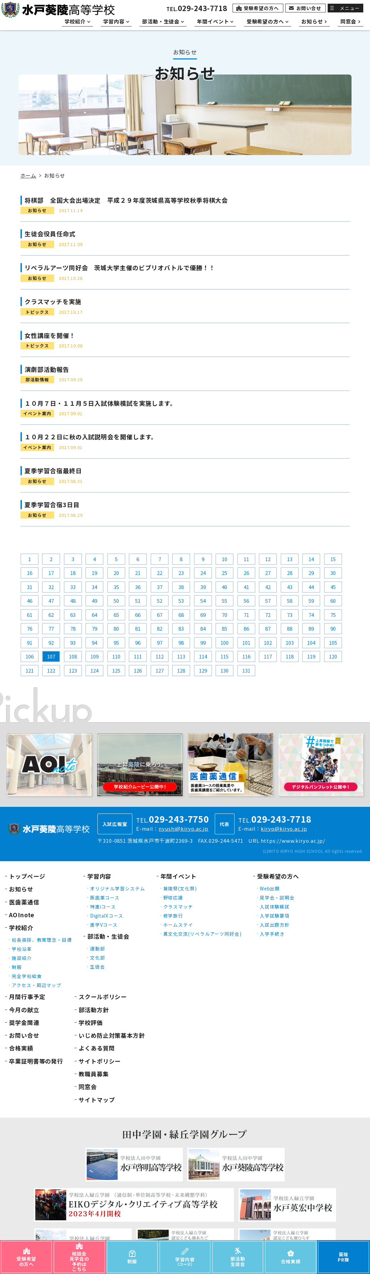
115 (224, 656)
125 (116, 670)
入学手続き (272, 933)
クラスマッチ (178, 906)
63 (73, 614)
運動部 (97, 948)
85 (224, 628)
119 (311, 656)
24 (203, 572)
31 (29, 586)
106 (30, 656)
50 (116, 600)
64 (94, 614)
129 (203, 670)
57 (268, 600)
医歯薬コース (105, 897)
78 (73, 628)
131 (246, 670)
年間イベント (179, 876)
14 (311, 558)
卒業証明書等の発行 (36, 1061)
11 (246, 558)
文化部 (97, 957)
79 (94, 628)
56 (246, 600)
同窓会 (88, 1086)
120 (333, 656)
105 (333, 642)
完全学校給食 (27, 976)
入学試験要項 (275, 915)
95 (116, 642)
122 (51, 670)
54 (203, 600)
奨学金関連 (24, 1022)
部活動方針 (94, 1010)
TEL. (196, 8)
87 (268, 628)
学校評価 (91, 1022)
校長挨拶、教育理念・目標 (42, 939)
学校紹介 (21, 927)
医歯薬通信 (24, 902)
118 (290, 656)
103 (290, 642)
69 (203, 614)
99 (203, 642)
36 (137, 586)
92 (51, 642)
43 (289, 586)
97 (159, 642)
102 (268, 642)
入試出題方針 (275, 924)
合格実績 (21, 1048)
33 (73, 586)
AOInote (21, 915)
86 (246, 628)
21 (137, 572)
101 (246, 642)
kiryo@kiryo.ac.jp (284, 828)
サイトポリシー (100, 1061)
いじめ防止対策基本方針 (112, 1035)
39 (203, 586)
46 (29, 600)
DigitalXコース (106, 915)
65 (116, 614)
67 (159, 614)
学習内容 (99, 876)
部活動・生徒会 (108, 936)
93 (73, 642)
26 (246, 572)
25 (224, 572)
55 (224, 600)
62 (51, 614)
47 (51, 600)
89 (311, 628)
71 (246, 614)
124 (94, 670)
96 (137, 642)
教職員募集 (94, 1074)
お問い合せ (309, 8)
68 (181, 614)
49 (94, 600)
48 (73, 600)
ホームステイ (178, 924)
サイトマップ (97, 1099)
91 (29, 642)
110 (116, 656)
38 (181, 586)
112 (160, 656)
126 (138, 670)
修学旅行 (173, 915)
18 (73, 572)
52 (159, 600)
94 (94, 642)
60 (333, 600)
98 (181, 642)
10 (224, 558)
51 (137, 600)
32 (51, 586)
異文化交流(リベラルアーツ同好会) (202, 933)
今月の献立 (24, 1010)
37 (159, 586)
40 (224, 586)
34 (94, 586)
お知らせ (21, 889)
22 (159, 572)
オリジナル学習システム (117, 888)
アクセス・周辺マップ (36, 985)
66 (137, 614)
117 (268, 656)
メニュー (350, 8)
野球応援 (173, 897)
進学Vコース (104, 924)
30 (333, 572)
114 (203, 656)
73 (289, 614)
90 (333, 628)
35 (116, 586)
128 (181, 670)
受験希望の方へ (261, 8)
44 (311, 586)
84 (203, 628)
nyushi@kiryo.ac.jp (183, 828)
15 (333, 558)
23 (181, 572)
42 (268, 586)
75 (333, 614)
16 (29, 572)
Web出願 (270, 888)
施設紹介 (22, 957)
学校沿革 (22, 948)
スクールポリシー (103, 996)
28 (289, 572)
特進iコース (103, 906)
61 (29, 614)
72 (268, 614)
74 (311, 614)
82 (159, 628)
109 (94, 656)
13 (289, 558)
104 (311, 642)
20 (116, 572)
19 (94, 572)
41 (246, 586)
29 (311, 572)
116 (246, 656)
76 (29, 628)
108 (73, 656)
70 (224, 614)
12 (268, 558)
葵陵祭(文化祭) (180, 888)
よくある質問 (97, 1048)
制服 (17, 967)
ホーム (28, 175)
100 (224, 642)
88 (289, 628)
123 (73, 670)
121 (30, 670)
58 (289, 600)
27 (268, 572)
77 (51, 628)
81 (137, 628)
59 (311, 600)
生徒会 (97, 966)
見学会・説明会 (277, 897)
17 (51, 572)
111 (138, 656)
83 (181, 628)
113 (181, 656)
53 (181, 600)
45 (333, 586)
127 (160, 670)
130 (224, 670)
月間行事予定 (27, 996)
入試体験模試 (275, 906)
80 (116, 628)
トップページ (27, 876)
